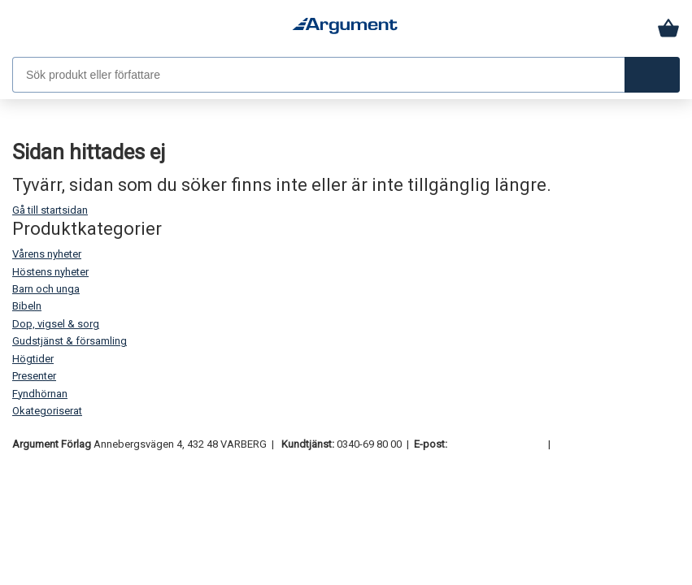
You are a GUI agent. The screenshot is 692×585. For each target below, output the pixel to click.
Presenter (34, 376)
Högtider (33, 359)
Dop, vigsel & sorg (55, 324)
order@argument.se (496, 444)
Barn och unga (46, 289)
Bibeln (26, 306)
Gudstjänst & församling (69, 341)
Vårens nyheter (46, 254)
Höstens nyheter (50, 272)
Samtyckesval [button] (590, 444)
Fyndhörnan (39, 394)
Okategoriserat (47, 411)
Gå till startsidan (50, 210)
